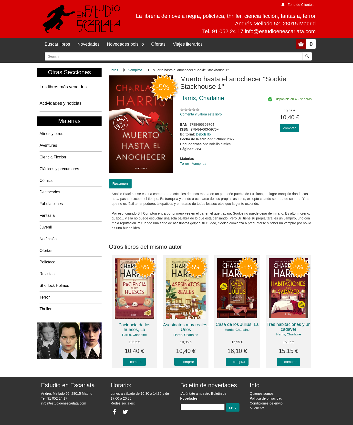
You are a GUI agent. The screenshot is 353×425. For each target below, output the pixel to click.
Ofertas (158, 44)
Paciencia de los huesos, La (134, 327)
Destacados (50, 192)
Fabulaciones (51, 204)
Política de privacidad (266, 398)
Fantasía (47, 215)
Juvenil (46, 227)
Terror (45, 297)
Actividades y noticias (61, 103)
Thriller (46, 309)
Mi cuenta (257, 408)
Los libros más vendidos (63, 86)
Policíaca (47, 262)
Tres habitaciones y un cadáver (289, 327)
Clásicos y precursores (59, 169)
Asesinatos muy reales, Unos (185, 327)
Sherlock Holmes (54, 285)
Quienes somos (261, 393)
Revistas (47, 274)
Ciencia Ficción (53, 157)
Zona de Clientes (300, 5)
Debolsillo (203, 134)
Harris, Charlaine (134, 335)
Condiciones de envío (266, 403)
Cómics (46, 180)
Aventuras (48, 145)
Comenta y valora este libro (201, 114)
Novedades (88, 44)
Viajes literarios (188, 44)
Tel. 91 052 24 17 (54, 398)
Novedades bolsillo (125, 44)
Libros (113, 70)
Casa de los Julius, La (237, 324)
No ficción (48, 239)
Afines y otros (51, 134)
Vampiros (135, 70)
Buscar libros (57, 44)
